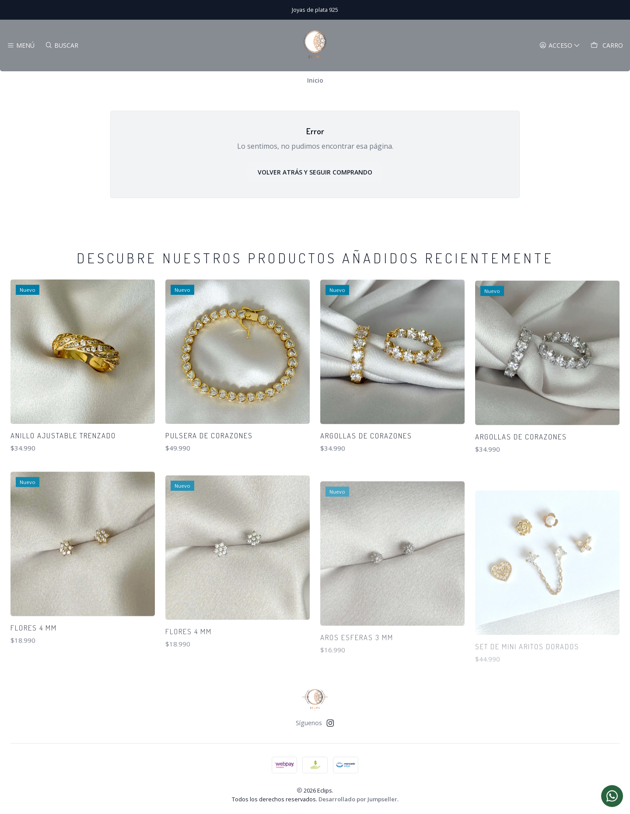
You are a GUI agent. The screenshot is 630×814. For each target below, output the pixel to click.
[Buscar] (61, 45)
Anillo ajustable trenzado (63, 461)
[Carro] (607, 45)
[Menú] (20, 45)
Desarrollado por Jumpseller (357, 799)
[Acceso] (559, 45)
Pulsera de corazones (209, 473)
